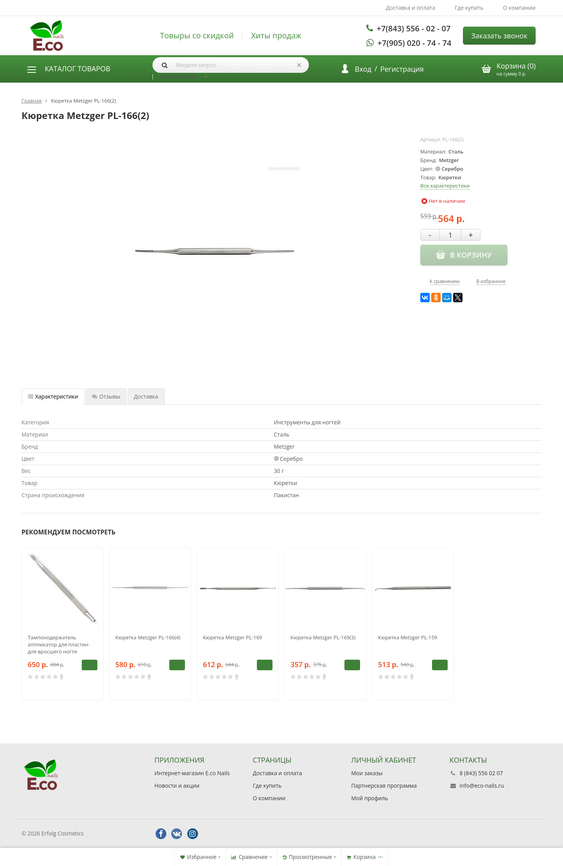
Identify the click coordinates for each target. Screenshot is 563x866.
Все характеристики (445, 185)
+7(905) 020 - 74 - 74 (415, 43)
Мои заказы (367, 773)
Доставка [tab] (146, 396)
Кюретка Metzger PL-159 (407, 637)
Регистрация (402, 69)
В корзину (89, 665)
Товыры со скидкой (197, 35)
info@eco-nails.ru (481, 785)
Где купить (469, 7)
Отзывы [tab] (106, 396)
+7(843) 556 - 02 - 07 (414, 28)
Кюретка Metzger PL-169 (232, 637)
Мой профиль (369, 798)
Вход (363, 69)
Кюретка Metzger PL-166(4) (147, 637)
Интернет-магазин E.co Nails (192, 773)
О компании (519, 7)
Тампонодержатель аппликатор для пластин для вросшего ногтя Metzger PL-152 (58, 644)
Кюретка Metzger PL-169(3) (322, 637)
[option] (62, 623)
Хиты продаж (276, 35)
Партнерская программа (384, 785)
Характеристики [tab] (53, 396)
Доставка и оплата (410, 7)
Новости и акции (176, 785)
